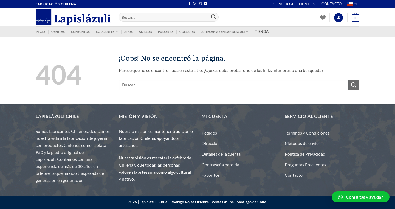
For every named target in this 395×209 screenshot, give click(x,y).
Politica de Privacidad (305, 153)
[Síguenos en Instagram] (194, 4)
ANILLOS (145, 31)
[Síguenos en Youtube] (205, 4)
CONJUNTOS (80, 31)
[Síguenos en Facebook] (189, 4)
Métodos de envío (302, 143)
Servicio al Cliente (294, 4)
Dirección (211, 143)
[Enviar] (213, 17)
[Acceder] (338, 17)
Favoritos (211, 175)
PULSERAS (165, 31)
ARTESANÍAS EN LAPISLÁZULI (225, 31)
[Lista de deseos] (323, 17)
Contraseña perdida (220, 164)
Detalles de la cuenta (221, 153)
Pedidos (209, 132)
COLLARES (187, 31)
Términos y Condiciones (307, 132)
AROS (128, 31)
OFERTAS (58, 31)
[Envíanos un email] (200, 4)
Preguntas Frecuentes (305, 164)
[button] (361, 196)
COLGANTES (107, 31)
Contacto (331, 4)
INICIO (40, 31)
